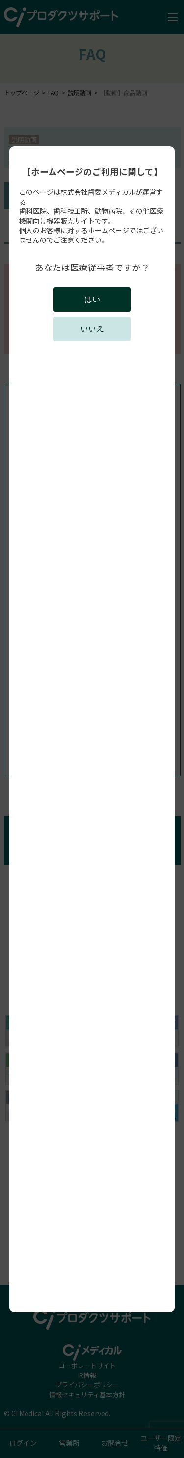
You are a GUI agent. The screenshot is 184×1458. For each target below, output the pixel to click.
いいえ (92, 328)
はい (92, 299)
